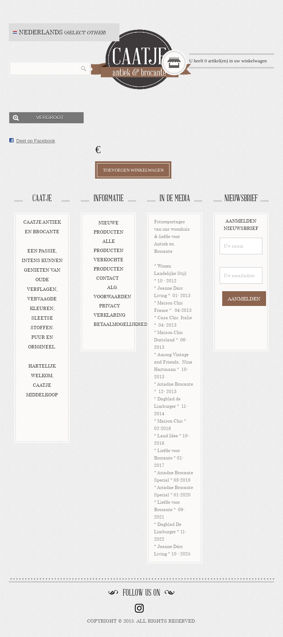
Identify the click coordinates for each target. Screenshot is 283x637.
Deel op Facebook (35, 141)
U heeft (228, 60)
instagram (139, 608)
